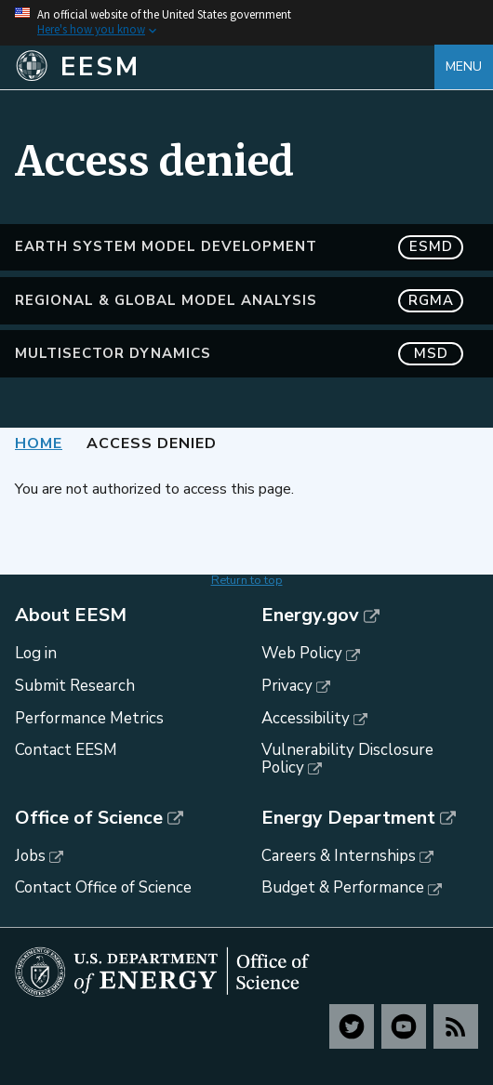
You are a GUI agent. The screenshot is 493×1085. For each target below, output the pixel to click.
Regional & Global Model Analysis (239, 300)
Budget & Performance (342, 887)
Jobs (30, 856)
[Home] (224, 67)
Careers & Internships (338, 856)
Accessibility (305, 718)
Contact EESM (66, 750)
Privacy (287, 685)
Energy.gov (310, 615)
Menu (464, 66)
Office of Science (89, 818)
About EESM (71, 615)
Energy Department (348, 818)
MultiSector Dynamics (239, 353)
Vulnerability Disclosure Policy (347, 758)
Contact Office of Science (103, 887)
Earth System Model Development (239, 246)
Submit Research (75, 685)
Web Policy (301, 653)
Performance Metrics (89, 718)
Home (38, 443)
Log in (36, 653)
